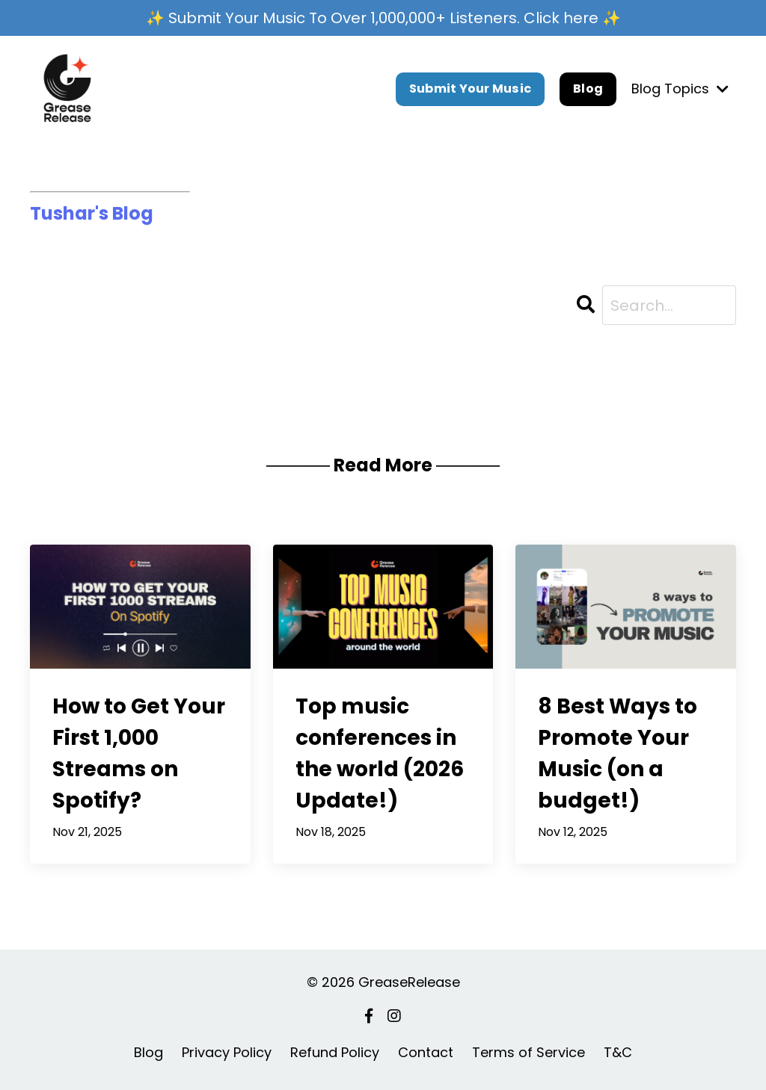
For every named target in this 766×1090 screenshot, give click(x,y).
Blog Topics (680, 88)
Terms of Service (528, 1052)
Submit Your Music (470, 88)
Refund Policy (334, 1052)
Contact (425, 1052)
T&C (618, 1052)
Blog (588, 88)
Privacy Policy (227, 1052)
